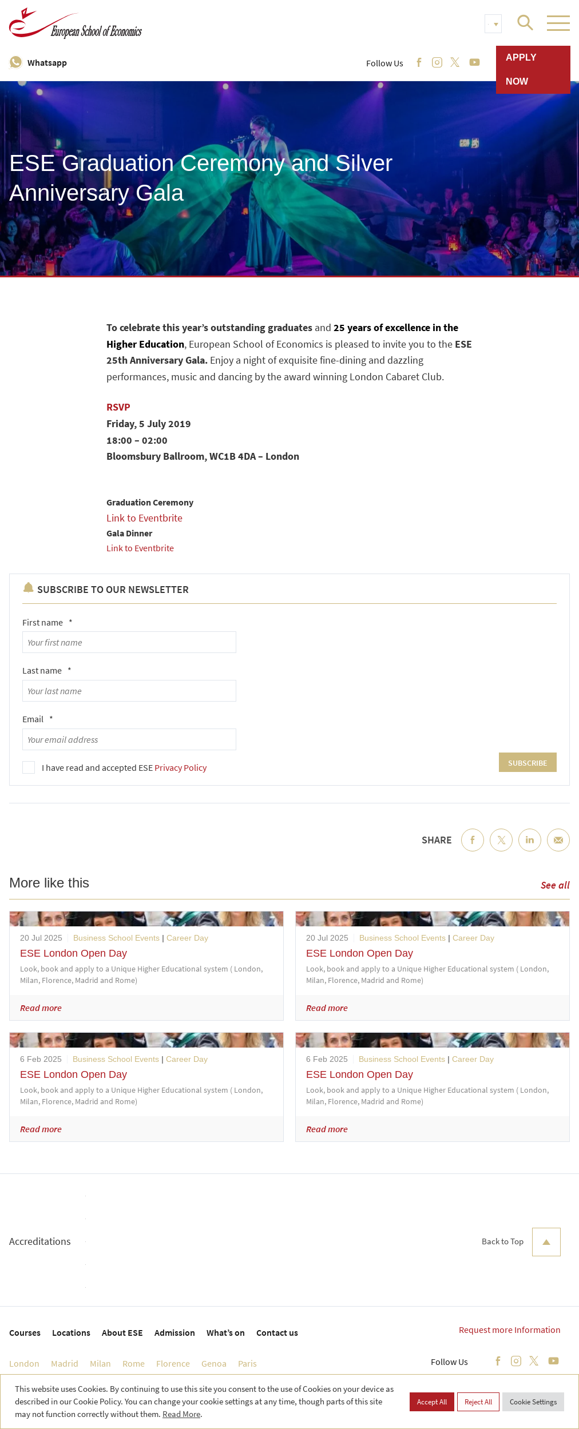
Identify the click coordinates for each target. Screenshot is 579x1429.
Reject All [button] (478, 1402)
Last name (47, 670)
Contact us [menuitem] (277, 1332)
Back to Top (521, 1242)
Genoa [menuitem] (214, 1363)
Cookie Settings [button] (533, 1402)
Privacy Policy (180, 767)
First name (47, 622)
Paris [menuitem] (247, 1363)
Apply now (521, 69)
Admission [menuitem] (174, 1332)
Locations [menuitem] (71, 1332)
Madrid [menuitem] (64, 1363)
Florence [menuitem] (173, 1363)
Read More (181, 1413)
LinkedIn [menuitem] (529, 849)
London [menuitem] (24, 1363)
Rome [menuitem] (133, 1363)
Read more (41, 1007)
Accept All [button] (432, 1402)
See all (555, 884)
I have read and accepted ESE (124, 767)
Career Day (187, 937)
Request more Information (510, 1329)
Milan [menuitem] (100, 1363)
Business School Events (116, 937)
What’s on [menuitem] (226, 1332)
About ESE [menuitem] (122, 1332)
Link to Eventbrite (145, 517)
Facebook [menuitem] (472, 849)
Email (37, 719)
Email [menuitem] (558, 849)
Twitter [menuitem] (501, 849)
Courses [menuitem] (25, 1332)
